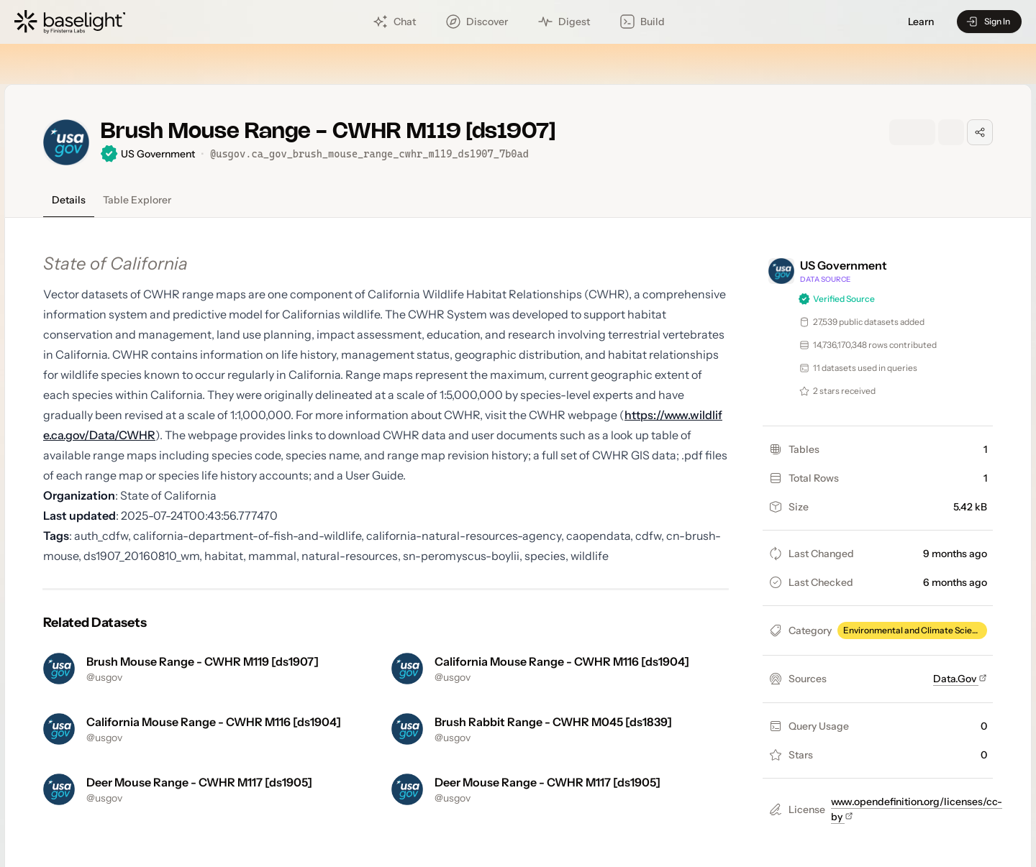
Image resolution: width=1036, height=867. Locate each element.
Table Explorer (137, 199)
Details (69, 199)
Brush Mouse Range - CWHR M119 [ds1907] (202, 661)
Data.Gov (960, 678)
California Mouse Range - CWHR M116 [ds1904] (562, 661)
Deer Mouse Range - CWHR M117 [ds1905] (199, 782)
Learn (921, 22)
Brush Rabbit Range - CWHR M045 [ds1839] (553, 722)
